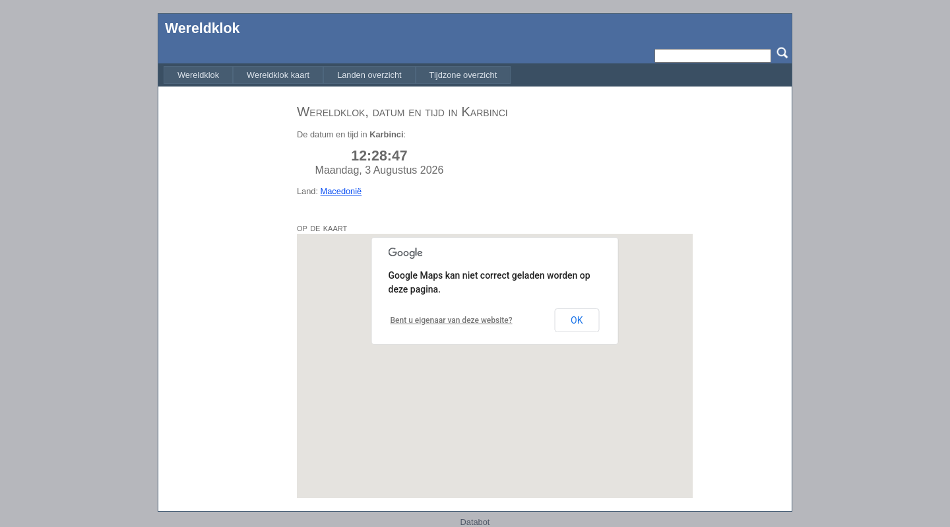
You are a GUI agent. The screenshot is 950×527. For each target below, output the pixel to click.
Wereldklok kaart (278, 75)
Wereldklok (202, 28)
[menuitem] (198, 75)
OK (577, 320)
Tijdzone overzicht (463, 75)
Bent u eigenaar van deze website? (452, 320)
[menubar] (337, 75)
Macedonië (341, 191)
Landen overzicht (369, 75)
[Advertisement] (224, 292)
